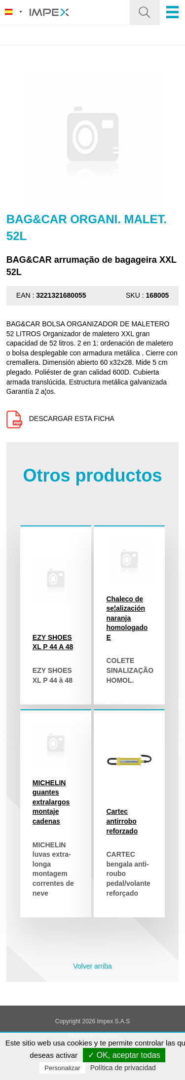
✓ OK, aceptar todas (124, 1055)
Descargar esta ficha (60, 418)
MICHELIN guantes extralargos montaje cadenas (51, 802)
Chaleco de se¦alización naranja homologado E (127, 618)
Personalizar (62, 1068)
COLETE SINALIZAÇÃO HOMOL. (129, 670)
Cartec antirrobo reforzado (122, 821)
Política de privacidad (123, 1068)
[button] (144, 12)
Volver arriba (92, 966)
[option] (93, 142)
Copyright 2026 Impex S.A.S (92, 1021)
